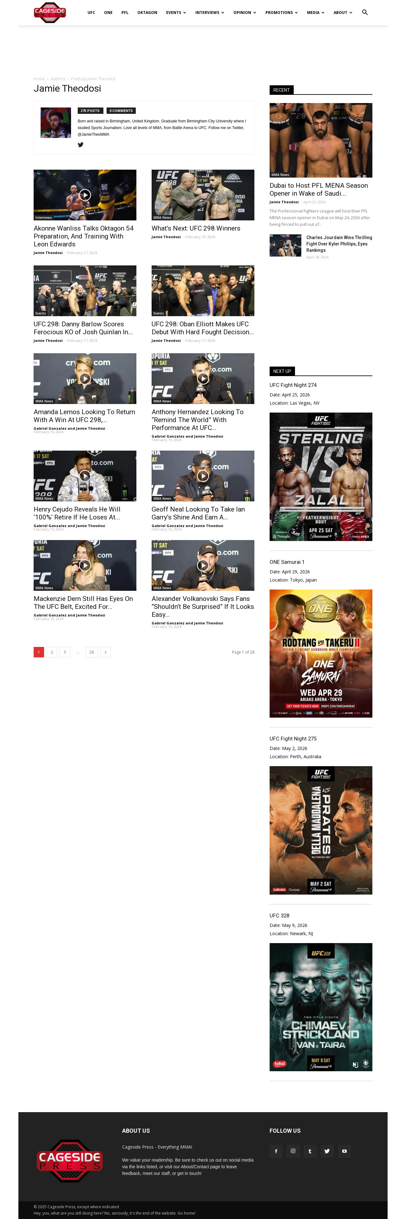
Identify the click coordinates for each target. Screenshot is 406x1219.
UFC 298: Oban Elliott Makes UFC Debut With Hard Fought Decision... (203, 328)
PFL (124, 12)
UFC (91, 12)
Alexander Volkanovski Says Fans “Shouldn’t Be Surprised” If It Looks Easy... (203, 606)
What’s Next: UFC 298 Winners (196, 228)
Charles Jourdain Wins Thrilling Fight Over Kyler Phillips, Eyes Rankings (339, 244)
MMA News (162, 217)
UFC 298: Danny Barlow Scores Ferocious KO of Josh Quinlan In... (83, 328)
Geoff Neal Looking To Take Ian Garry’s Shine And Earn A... (198, 513)
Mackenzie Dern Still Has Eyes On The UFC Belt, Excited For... (83, 602)
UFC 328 (279, 915)
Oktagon (147, 12)
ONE (108, 12)
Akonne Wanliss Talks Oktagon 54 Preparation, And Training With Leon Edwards (84, 236)
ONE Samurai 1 (287, 562)
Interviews (209, 12)
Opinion (244, 12)
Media (315, 12)
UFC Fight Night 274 (293, 385)
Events (176, 12)
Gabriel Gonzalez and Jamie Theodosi (69, 428)
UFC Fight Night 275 (293, 738)
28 (91, 652)
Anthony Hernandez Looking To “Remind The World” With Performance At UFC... (198, 420)
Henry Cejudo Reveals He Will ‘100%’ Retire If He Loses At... (77, 513)
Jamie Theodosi (48, 252)
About (343, 12)
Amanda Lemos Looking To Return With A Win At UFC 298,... (84, 416)
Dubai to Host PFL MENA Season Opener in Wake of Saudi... (319, 189)
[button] (364, 8)
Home (39, 78)
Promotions (281, 12)
